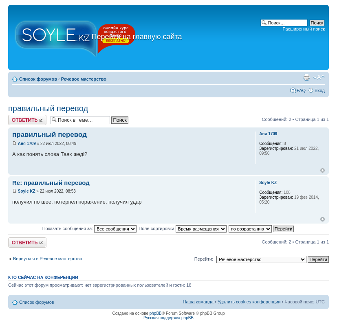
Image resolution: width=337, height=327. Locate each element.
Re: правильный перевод (51, 182)
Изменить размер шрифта (319, 77)
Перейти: (204, 259)
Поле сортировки (182, 228)
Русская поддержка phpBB (168, 318)
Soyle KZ (26, 191)
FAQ (301, 90)
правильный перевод (48, 108)
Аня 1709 (27, 143)
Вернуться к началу (322, 170)
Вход (320, 90)
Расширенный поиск (303, 28)
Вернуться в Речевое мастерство (47, 258)
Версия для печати (306, 77)
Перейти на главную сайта (132, 37)
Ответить (27, 120)
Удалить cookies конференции (249, 301)
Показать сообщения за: (89, 228)
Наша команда (198, 301)
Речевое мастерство (83, 79)
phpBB (156, 313)
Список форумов (38, 79)
